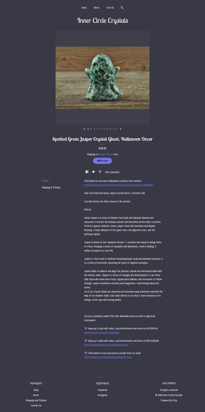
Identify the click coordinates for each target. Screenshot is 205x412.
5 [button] (101, 129)
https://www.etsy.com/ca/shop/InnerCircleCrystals (107, 357)
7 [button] (107, 129)
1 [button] (88, 129)
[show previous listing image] (84, 129)
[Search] (122, 8)
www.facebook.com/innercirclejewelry (102, 332)
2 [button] (91, 129)
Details (46, 180)
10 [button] (117, 129)
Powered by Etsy (169, 400)
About (96, 7)
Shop (84, 7)
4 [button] (97, 129)
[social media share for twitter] (93, 172)
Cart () (110, 7)
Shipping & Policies (51, 187)
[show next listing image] (121, 129)
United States (105, 154)
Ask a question (112, 172)
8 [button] (110, 129)
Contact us (36, 405)
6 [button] (104, 129)
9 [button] (114, 129)
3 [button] (94, 129)
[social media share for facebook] (87, 172)
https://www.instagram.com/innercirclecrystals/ (106, 344)
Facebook (102, 390)
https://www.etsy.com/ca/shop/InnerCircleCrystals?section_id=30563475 (118, 185)
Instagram (102, 395)
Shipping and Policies (36, 400)
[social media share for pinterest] (100, 172)
